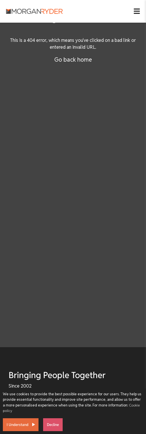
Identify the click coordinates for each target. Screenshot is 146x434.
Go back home (73, 59)
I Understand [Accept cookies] (17, 424)
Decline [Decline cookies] (53, 424)
